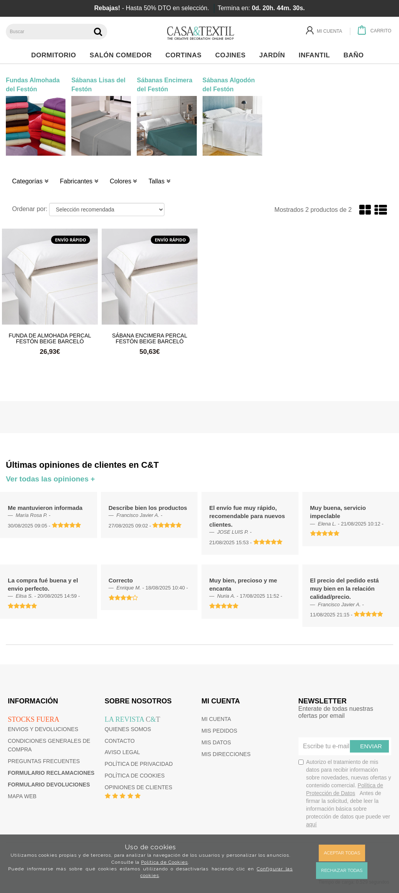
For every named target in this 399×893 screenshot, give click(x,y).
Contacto (120, 741)
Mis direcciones (226, 754)
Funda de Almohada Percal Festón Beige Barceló (50, 338)
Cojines (232, 55)
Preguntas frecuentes (44, 761)
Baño (356, 55)
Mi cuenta (216, 719)
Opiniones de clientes (138, 787)
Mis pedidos (219, 731)
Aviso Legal (122, 752)
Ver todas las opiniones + (50, 479)
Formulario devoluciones (49, 784)
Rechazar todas (341, 870)
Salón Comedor (123, 55)
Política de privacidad (139, 764)
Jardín (274, 55)
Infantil (316, 55)
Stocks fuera (33, 719)
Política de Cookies (164, 862)
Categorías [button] (30, 181)
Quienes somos (128, 729)
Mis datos (216, 742)
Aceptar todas (342, 853)
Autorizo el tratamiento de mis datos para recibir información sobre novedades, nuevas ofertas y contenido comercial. (344, 793)
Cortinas (185, 55)
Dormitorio (55, 55)
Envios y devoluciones (43, 729)
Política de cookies (135, 775)
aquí (311, 824)
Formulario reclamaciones (51, 773)
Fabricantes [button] (79, 181)
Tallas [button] (159, 181)
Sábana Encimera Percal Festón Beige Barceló (149, 338)
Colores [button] (123, 181)
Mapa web (22, 796)
